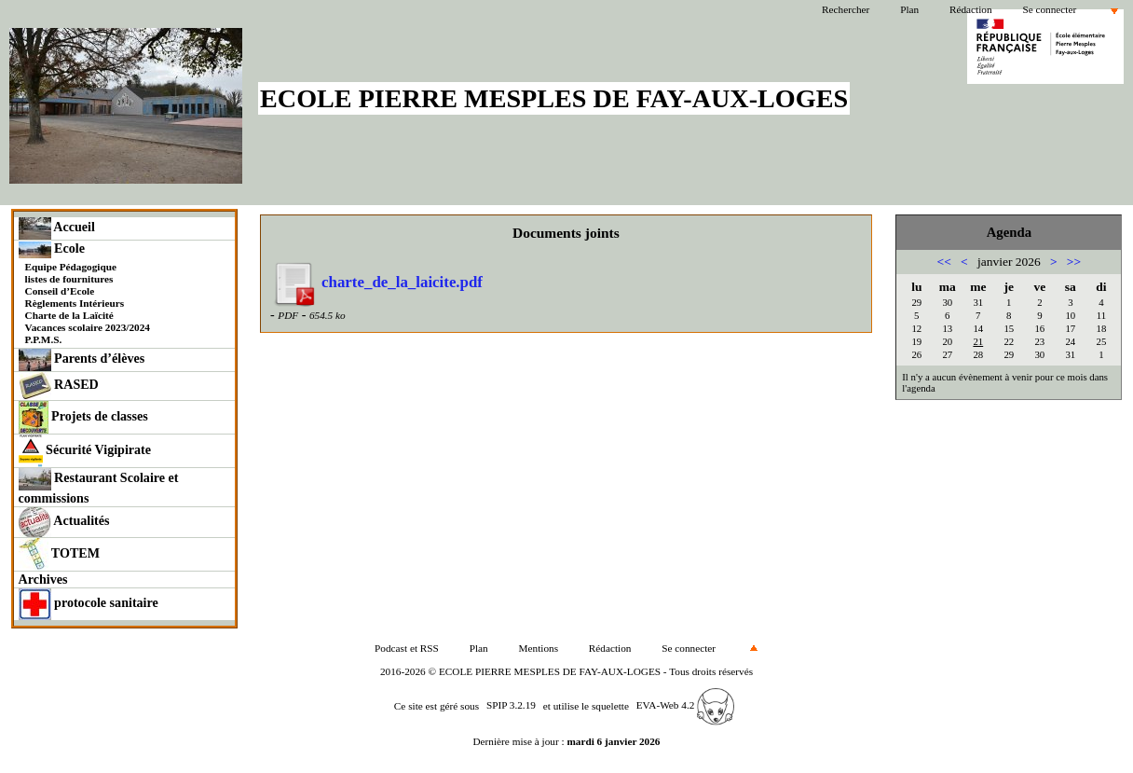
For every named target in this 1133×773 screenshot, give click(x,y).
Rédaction (970, 9)
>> (1074, 262)
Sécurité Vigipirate (85, 451)
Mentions (539, 648)
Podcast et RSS (407, 648)
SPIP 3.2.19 (511, 705)
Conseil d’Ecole (60, 291)
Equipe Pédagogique (70, 266)
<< (944, 262)
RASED (59, 386)
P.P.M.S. (43, 339)
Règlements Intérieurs (75, 303)
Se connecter (1049, 9)
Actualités (64, 522)
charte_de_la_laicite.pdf (376, 282)
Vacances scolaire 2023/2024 (87, 327)
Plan (909, 9)
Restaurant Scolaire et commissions (99, 486)
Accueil (57, 228)
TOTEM (59, 554)
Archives (43, 579)
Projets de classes (83, 417)
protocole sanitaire (88, 604)
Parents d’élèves (82, 360)
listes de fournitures (69, 278)
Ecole (52, 249)
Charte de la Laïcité (69, 315)
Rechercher (845, 9)
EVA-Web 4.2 (685, 704)
